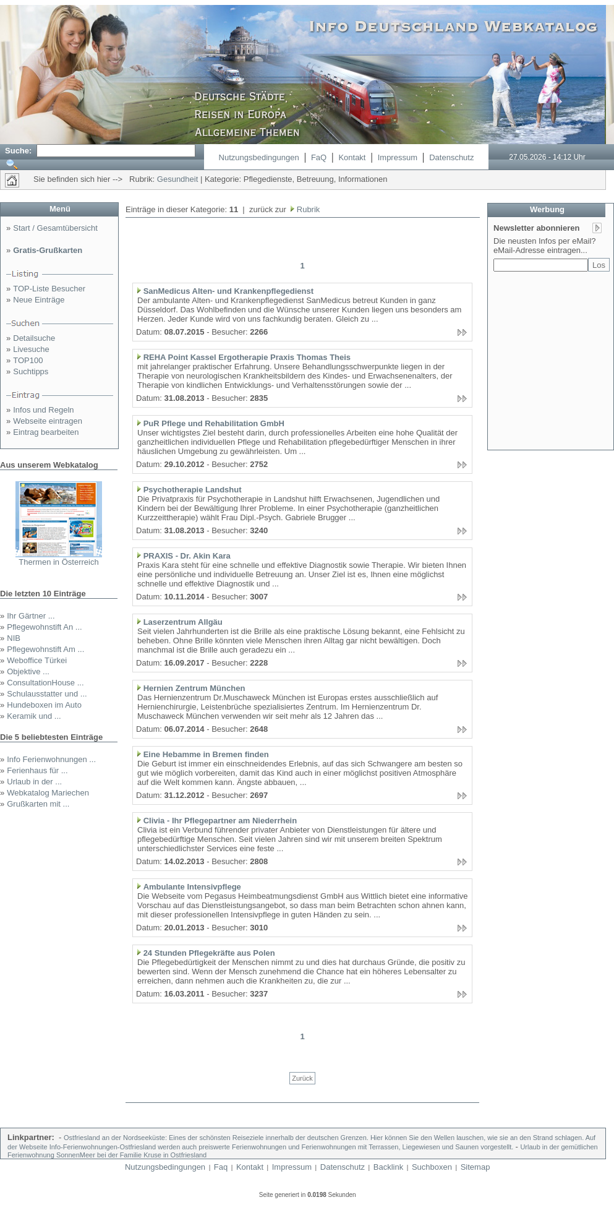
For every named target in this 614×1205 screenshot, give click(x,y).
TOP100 (28, 360)
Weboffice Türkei (37, 660)
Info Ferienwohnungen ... (51, 759)
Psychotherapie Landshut (192, 489)
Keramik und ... (34, 716)
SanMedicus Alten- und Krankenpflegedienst (228, 291)
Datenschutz (451, 157)
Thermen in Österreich (58, 562)
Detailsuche (34, 338)
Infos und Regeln (43, 409)
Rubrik (307, 209)
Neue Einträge (38, 299)
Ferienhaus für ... (37, 770)
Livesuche (31, 349)
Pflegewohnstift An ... (44, 627)
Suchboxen (432, 1167)
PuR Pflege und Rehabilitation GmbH (213, 423)
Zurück (302, 1078)
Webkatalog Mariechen (48, 792)
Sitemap (475, 1167)
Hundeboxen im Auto (44, 705)
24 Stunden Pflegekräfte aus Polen (209, 953)
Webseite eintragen (47, 421)
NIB (13, 638)
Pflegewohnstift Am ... (45, 649)
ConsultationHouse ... (45, 682)
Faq (221, 1167)
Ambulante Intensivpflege (192, 886)
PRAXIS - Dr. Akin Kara (187, 555)
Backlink (388, 1167)
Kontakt (351, 157)
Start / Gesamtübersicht (55, 228)
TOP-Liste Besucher (49, 288)
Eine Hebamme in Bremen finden (206, 754)
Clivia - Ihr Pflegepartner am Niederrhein (220, 820)
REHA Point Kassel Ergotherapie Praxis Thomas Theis (247, 357)
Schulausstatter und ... (47, 693)
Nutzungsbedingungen (259, 157)
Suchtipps (30, 371)
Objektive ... (28, 671)
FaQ (318, 157)
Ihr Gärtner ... (30, 615)
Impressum (397, 157)
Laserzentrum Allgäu (183, 622)
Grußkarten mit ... (38, 803)
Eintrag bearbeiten (46, 432)
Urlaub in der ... (34, 781)
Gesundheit (177, 179)
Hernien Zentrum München (194, 688)
